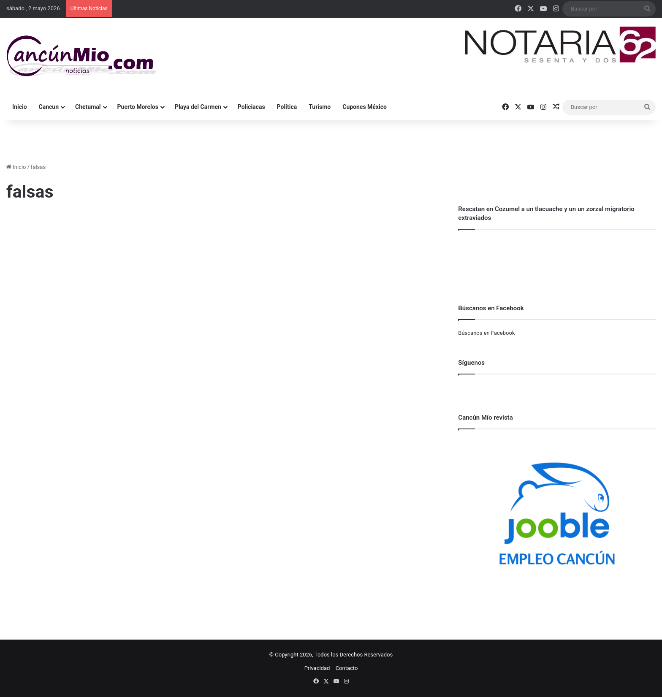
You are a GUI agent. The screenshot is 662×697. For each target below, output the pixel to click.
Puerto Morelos (137, 106)
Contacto (347, 668)
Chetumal (87, 106)
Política (287, 106)
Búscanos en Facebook (486, 333)
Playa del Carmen (198, 106)
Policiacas (251, 106)
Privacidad (317, 668)
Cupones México (364, 106)
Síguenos (471, 362)
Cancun (49, 106)
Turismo (320, 106)
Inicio (19, 106)
